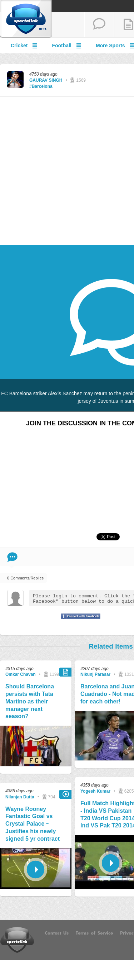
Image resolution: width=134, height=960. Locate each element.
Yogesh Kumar (95, 791)
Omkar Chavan (20, 674)
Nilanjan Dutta (19, 796)
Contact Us (57, 933)
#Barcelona (41, 86)
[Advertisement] (67, 171)
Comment (12, 557)
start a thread (99, 24)
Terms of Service (94, 933)
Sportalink (26, 19)
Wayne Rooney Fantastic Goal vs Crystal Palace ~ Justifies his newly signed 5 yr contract (32, 824)
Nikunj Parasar (95, 674)
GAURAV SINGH (45, 80)
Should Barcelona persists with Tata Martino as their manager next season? (29, 701)
